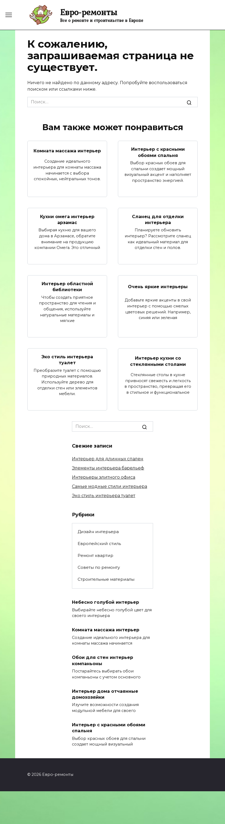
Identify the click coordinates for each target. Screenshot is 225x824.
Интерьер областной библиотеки (67, 286)
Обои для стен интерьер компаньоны (102, 660)
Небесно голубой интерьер (105, 602)
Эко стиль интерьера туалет (67, 359)
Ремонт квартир (95, 555)
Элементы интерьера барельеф (108, 468)
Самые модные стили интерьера (109, 486)
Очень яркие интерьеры (158, 286)
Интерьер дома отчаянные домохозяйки (105, 694)
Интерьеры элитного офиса (103, 477)
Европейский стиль (99, 543)
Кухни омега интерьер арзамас (67, 219)
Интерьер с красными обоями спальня (158, 152)
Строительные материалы (106, 579)
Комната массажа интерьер (67, 150)
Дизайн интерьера (98, 531)
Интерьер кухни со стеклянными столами (158, 361)
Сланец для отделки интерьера (158, 219)
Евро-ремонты (88, 12)
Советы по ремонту (99, 567)
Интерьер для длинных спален (107, 458)
